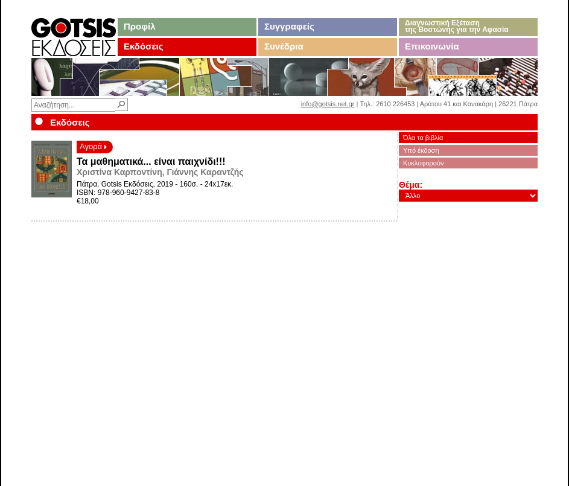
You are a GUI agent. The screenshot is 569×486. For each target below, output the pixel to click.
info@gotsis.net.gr (328, 103)
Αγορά (93, 146)
